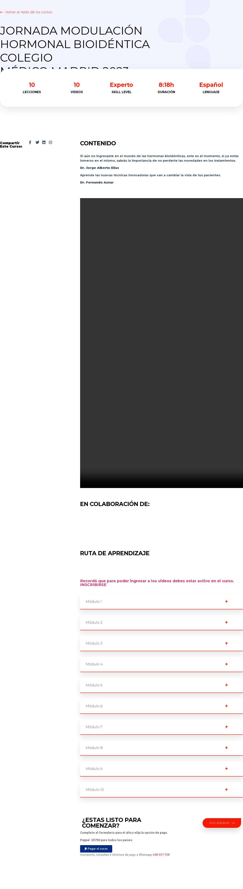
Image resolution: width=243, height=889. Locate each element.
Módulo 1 (94, 602)
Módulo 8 (94, 748)
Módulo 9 (94, 769)
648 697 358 (161, 855)
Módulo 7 (94, 727)
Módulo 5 (94, 685)
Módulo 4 (94, 664)
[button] (26, 12)
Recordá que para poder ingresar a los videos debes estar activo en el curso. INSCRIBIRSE (157, 583)
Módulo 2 (94, 622)
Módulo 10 (95, 790)
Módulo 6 (94, 706)
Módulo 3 (94, 643)
